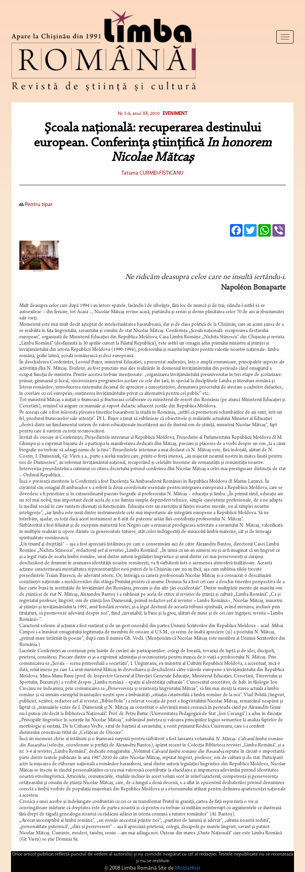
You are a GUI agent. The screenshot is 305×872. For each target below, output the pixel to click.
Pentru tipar (36, 205)
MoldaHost (187, 868)
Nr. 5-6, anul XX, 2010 (139, 113)
